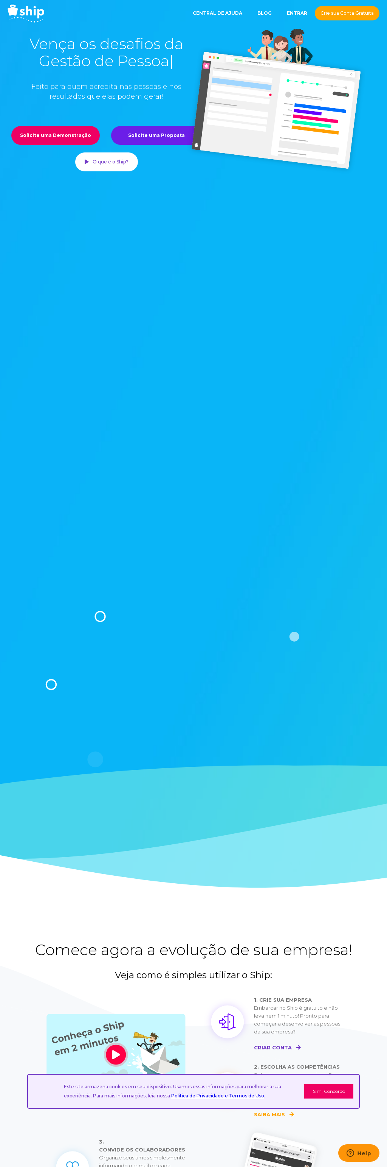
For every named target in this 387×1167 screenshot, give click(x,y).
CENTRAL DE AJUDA (217, 13)
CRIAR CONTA (277, 1047)
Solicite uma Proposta (156, 135)
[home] (26, 13)
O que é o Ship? (106, 162)
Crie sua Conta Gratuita (347, 13)
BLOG (264, 13)
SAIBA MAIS (274, 1114)
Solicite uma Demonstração (55, 135)
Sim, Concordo (329, 1091)
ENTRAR (297, 13)
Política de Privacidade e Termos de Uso (217, 1096)
